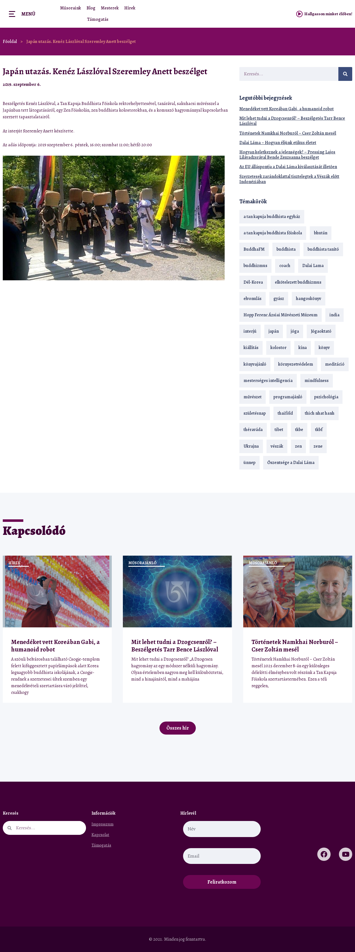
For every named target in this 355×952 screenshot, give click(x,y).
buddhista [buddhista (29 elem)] (286, 249)
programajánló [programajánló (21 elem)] (287, 397)
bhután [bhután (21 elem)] (320, 233)
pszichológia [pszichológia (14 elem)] (326, 397)
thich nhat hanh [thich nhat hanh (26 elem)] (319, 413)
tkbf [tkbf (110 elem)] (319, 430)
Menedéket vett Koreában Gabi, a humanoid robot (286, 109)
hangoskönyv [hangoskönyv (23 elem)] (308, 299)
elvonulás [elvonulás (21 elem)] (253, 299)
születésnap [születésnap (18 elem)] (255, 413)
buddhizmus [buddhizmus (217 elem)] (255, 266)
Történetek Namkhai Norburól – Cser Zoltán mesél (287, 133)
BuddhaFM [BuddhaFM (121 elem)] (254, 249)
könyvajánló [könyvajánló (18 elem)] (255, 364)
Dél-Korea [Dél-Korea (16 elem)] (253, 282)
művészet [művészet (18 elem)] (253, 397)
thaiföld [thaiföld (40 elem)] (285, 413)
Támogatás (97, 19)
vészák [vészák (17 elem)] (277, 446)
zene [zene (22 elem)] (318, 446)
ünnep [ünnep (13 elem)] (249, 463)
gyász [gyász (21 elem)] (278, 299)
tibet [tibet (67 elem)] (279, 430)
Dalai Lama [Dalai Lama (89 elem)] (313, 266)
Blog (91, 8)
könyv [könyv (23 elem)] (324, 348)
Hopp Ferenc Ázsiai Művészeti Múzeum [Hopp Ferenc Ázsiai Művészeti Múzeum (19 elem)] (281, 315)
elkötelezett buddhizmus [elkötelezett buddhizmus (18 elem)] (298, 282)
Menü (28, 14)
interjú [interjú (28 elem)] (250, 331)
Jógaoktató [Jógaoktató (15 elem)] (321, 331)
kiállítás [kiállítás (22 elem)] (251, 348)
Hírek (129, 8)
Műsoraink (70, 8)
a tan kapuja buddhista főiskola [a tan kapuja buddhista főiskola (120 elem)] (273, 233)
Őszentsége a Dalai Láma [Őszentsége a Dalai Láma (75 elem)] (291, 463)
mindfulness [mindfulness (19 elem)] (317, 381)
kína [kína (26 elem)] (302, 348)
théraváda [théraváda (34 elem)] (253, 430)
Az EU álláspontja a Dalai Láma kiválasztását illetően (288, 167)
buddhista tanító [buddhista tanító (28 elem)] (323, 249)
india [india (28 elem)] (334, 315)
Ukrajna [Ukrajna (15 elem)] (251, 446)
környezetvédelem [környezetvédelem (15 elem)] (295, 364)
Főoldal (10, 42)
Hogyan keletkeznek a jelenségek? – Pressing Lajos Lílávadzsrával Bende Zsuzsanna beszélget (287, 154)
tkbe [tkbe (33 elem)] (299, 430)
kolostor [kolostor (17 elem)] (278, 348)
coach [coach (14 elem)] (284, 266)
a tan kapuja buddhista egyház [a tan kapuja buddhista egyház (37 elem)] (272, 217)
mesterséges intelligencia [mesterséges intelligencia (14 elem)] (268, 381)
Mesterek (110, 8)
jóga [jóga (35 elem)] (295, 331)
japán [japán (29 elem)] (273, 331)
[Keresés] (345, 74)
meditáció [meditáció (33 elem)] (334, 364)
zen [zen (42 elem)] (298, 446)
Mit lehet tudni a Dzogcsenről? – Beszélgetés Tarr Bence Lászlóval (292, 121)
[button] (215, 84)
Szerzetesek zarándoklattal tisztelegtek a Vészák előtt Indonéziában (289, 179)
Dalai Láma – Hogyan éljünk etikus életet (277, 143)
